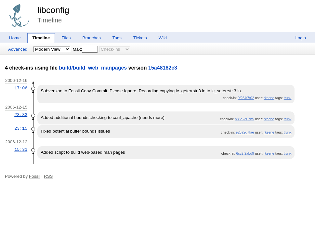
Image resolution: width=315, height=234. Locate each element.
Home (15, 37)
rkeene (269, 98)
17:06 (20, 88)
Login (300, 37)
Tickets (140, 37)
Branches (92, 37)
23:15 (20, 128)
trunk (288, 98)
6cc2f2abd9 (245, 153)
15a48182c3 (162, 68)
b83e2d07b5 (244, 119)
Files (66, 37)
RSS (48, 176)
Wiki (163, 37)
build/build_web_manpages (93, 68)
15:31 (20, 149)
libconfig (53, 10)
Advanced (17, 49)
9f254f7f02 (246, 98)
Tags (117, 37)
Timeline (41, 37)
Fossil (34, 176)
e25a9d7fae (245, 132)
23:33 (20, 115)
